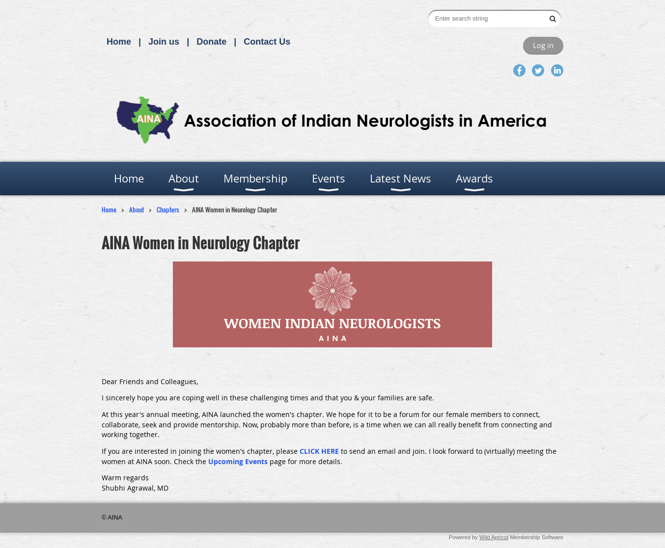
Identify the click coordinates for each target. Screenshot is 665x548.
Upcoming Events (238, 461)
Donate (211, 42)
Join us (163, 42)
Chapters (168, 209)
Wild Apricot (493, 537)
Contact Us (267, 42)
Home (119, 42)
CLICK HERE (319, 451)
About (136, 209)
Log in (543, 45)
